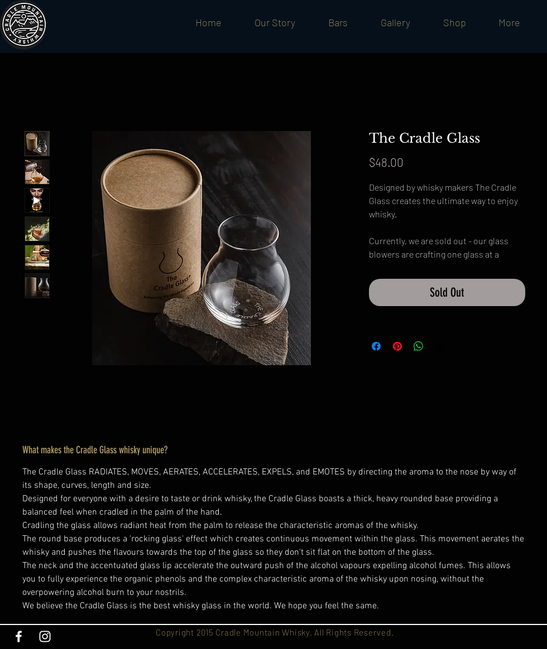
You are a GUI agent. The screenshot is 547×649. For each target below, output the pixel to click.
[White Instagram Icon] (44, 636)
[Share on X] (440, 346)
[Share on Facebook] (376, 346)
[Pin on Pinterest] (397, 346)
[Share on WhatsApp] (418, 346)
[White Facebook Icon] (18, 636)
